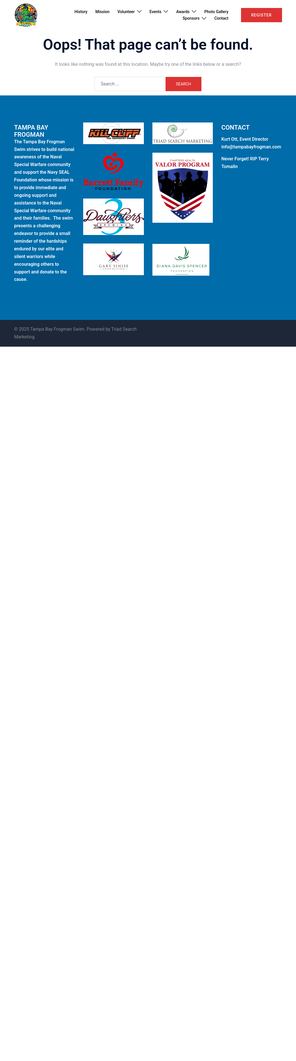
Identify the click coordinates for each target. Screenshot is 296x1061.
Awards (182, 11)
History (81, 11)
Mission (102, 11)
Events (156, 11)
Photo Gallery (216, 11)
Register (261, 15)
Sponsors (191, 18)
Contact (221, 18)
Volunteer (125, 11)
